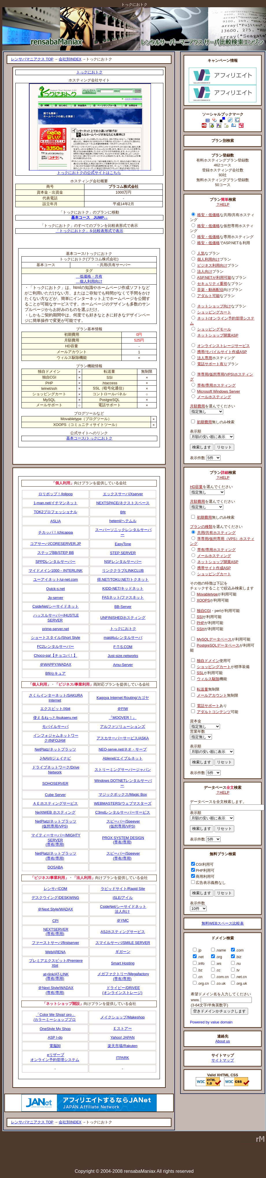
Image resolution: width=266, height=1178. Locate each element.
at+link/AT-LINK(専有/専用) (56, 976)
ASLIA (55, 521)
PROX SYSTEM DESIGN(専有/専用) (123, 840)
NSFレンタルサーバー (123, 561)
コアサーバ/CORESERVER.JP (55, 543)
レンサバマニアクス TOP (32, 59)
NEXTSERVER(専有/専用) (56, 931)
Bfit (123, 512)
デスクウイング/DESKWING (55, 897)
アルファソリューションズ (122, 726)
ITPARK (122, 1057)
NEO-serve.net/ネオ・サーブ (123, 749)
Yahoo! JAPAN (122, 1037)
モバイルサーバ (55, 726)
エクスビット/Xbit (55, 708)
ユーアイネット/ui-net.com (55, 579)
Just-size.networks (123, 656)
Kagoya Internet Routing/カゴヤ (123, 697)
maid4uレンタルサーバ (123, 637)
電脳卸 (55, 1046)
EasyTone (123, 544)
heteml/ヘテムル (122, 521)
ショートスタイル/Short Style (55, 637)
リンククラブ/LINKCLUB (123, 570)
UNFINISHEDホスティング (122, 617)
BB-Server (123, 606)
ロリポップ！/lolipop (55, 494)
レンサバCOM (55, 888)
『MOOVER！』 (122, 717)
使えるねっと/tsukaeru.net (55, 717)
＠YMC (123, 920)
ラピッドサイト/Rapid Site (123, 888)
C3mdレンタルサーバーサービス (122, 812)
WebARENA (55, 952)
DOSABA (55, 867)
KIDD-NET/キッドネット (122, 588)
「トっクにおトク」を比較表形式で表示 (89, 231)
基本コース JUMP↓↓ (89, 217)
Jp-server (55, 598)
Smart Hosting (122, 963)
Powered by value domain (211, 1022)
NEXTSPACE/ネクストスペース (122, 503)
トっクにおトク (89, 72)
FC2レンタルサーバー (55, 646)
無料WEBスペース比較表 (223, 923)
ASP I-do (55, 1037)
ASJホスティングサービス (123, 932)
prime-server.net (55, 629)
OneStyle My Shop (55, 1029)
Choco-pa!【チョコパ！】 (55, 655)
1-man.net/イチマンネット (55, 503)
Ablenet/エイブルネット (123, 758)
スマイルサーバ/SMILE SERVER (122, 942)
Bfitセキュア (55, 673)
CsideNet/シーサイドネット (55, 606)
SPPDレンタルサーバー (56, 561)
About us (222, 1041)
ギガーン (122, 951)
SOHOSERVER (55, 783)
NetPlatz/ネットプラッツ (55, 749)
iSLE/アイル (123, 897)
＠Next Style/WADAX (55, 909)
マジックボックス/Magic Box (123, 794)
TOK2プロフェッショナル (55, 512)
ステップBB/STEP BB (55, 552)
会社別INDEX (70, 59)
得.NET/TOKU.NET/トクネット (123, 579)
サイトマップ (222, 1060)
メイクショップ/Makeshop (122, 1017)
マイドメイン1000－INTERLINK (55, 570)
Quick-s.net (55, 589)
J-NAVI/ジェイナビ (55, 758)
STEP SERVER (123, 553)
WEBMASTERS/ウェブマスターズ (123, 803)
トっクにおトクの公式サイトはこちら (90, 171)
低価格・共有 (89, 276)
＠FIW (122, 708)
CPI (55, 921)
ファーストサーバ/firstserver (55, 942)
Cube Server (55, 795)
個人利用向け (89, 281)
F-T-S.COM (122, 647)
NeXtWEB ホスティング (55, 812)
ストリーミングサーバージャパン (123, 769)
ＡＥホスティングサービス (55, 803)
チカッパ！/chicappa (55, 532)
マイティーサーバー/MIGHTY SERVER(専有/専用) (55, 840)
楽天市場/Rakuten (122, 1046)
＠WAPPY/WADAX (55, 664)
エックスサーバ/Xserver (123, 494)
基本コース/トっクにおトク (89, 438)
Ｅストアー (122, 1028)
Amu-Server (123, 665)
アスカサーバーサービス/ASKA (123, 738)
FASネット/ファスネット (123, 597)
